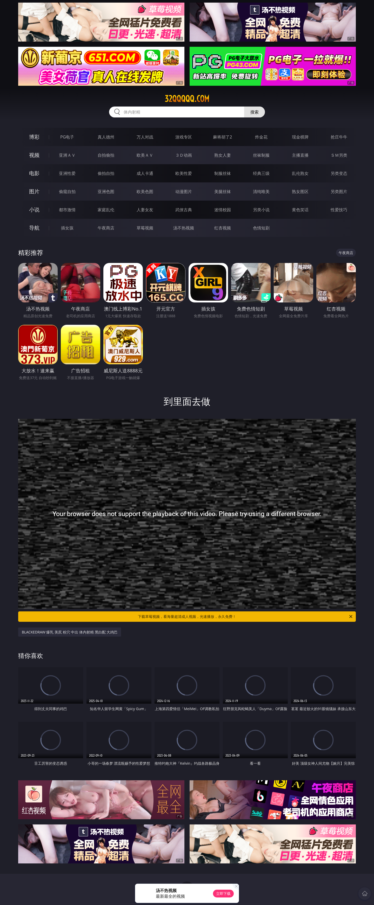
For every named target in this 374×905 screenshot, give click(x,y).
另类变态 (339, 173)
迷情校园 (222, 210)
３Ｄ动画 (183, 155)
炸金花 (261, 137)
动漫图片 (183, 191)
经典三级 (261, 173)
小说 (34, 209)
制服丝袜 (222, 173)
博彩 (34, 136)
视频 (34, 154)
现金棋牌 (300, 137)
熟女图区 (300, 191)
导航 (34, 227)
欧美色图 (145, 191)
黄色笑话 (300, 210)
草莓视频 (145, 228)
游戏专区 (183, 137)
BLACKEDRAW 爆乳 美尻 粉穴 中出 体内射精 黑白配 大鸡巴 (69, 632)
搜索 (254, 112)
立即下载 (223, 893)
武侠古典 (183, 210)
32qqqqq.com (187, 99)
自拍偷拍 (106, 155)
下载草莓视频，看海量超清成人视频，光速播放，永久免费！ (245, 616)
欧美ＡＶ (145, 155)
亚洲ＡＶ (67, 155)
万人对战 (145, 137)
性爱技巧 (339, 210)
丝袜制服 (261, 155)
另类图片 (339, 191)
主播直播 (300, 155)
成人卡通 (145, 173)
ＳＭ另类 (339, 155)
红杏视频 (222, 228)
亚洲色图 (106, 191)
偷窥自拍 (67, 191)
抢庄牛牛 (339, 137)
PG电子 (67, 137)
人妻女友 (145, 210)
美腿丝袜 (222, 191)
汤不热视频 (183, 228)
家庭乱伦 (106, 210)
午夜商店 (106, 228)
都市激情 (67, 210)
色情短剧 (261, 228)
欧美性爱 (183, 173)
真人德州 (106, 137)
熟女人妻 (222, 155)
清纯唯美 (261, 191)
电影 (34, 173)
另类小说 (261, 210)
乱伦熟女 (300, 173)
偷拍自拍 (106, 173)
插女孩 (67, 228)
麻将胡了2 (222, 137)
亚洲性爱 (67, 173)
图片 (34, 191)
